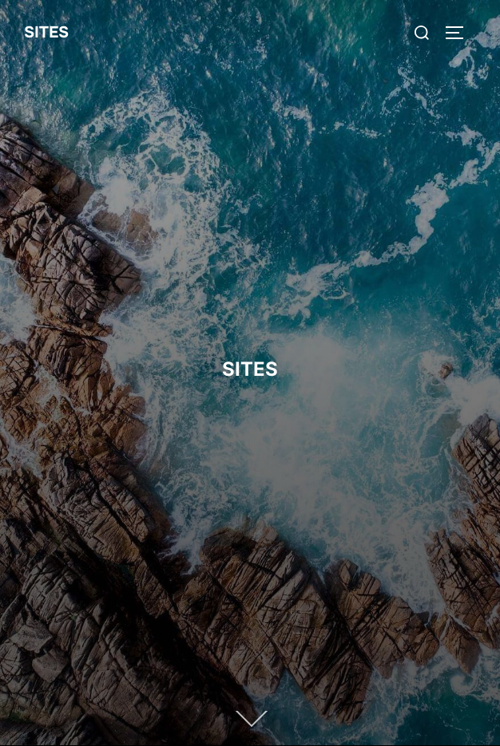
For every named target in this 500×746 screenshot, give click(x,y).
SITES (46, 32)
